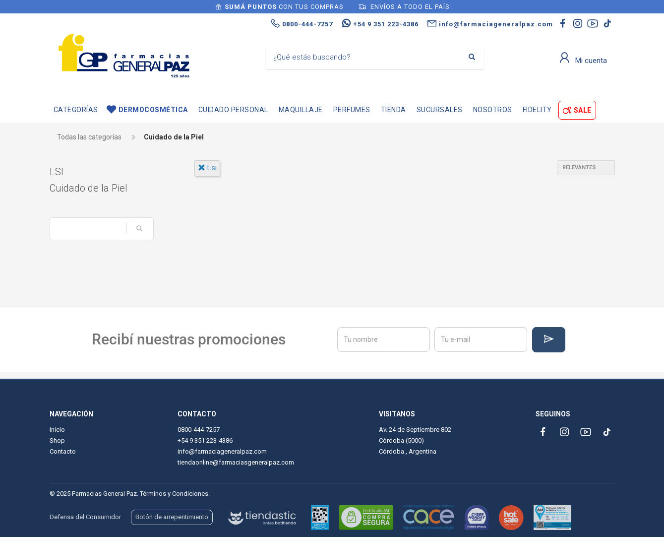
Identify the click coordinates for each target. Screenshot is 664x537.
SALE (583, 110)
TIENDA (393, 110)
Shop (57, 440)
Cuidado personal (233, 110)
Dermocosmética (153, 110)
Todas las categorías (89, 137)
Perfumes (351, 110)
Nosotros (492, 110)
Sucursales (440, 110)
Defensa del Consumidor (85, 517)
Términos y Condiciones (174, 493)
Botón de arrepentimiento (171, 517)
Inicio (57, 429)
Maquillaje (301, 110)
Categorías (76, 110)
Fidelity (537, 110)
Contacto (63, 451)
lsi (207, 167)
